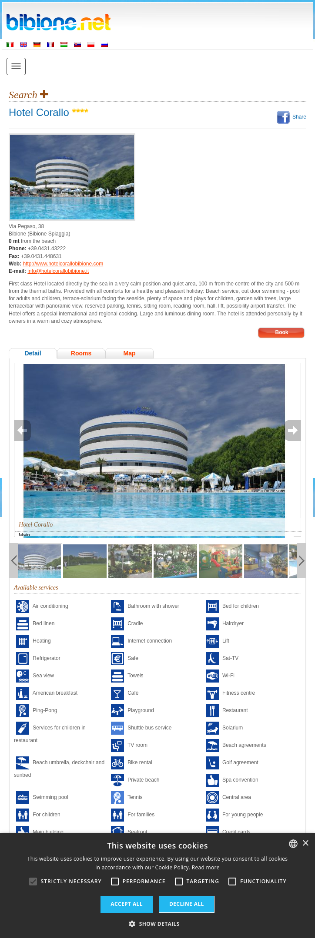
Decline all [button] (186, 904)
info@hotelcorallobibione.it (58, 271)
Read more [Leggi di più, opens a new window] (206, 867)
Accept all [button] (127, 904)
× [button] (305, 843)
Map (130, 353)
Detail (32, 353)
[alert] (157, 885)
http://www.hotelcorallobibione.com (63, 264)
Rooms (81, 353)
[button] (157, 923)
